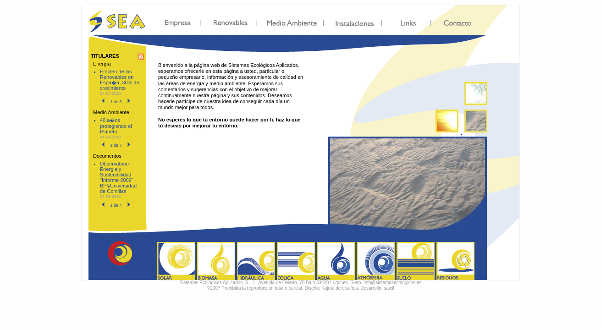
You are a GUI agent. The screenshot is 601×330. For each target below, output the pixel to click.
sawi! (389, 288)
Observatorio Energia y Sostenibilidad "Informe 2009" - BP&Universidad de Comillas (118, 177)
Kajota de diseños (339, 288)
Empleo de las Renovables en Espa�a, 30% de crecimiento (119, 80)
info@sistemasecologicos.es (392, 282)
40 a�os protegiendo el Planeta (116, 125)
